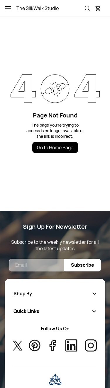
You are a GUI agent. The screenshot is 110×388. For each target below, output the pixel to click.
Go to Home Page (55, 147)
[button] (98, 8)
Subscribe (82, 265)
